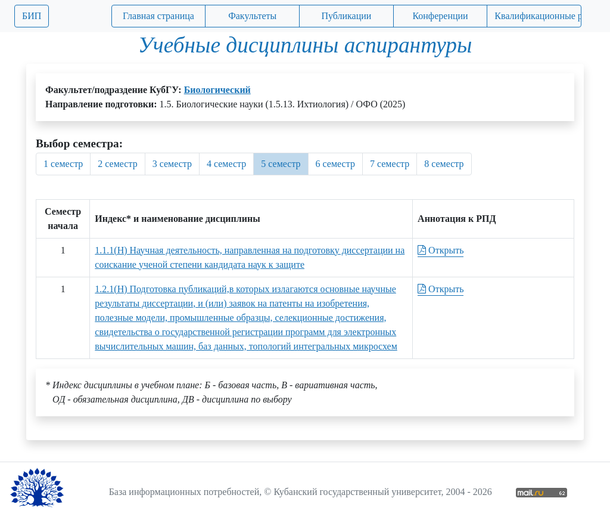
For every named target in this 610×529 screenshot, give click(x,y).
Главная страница (158, 16)
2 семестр (117, 164)
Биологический (217, 90)
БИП (31, 16)
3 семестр (172, 164)
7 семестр (389, 164)
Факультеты (252, 16)
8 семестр (443, 164)
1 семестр (63, 164)
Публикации (346, 16)
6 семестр (335, 164)
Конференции (440, 16)
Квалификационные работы (537, 16)
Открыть (440, 250)
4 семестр (226, 164)
